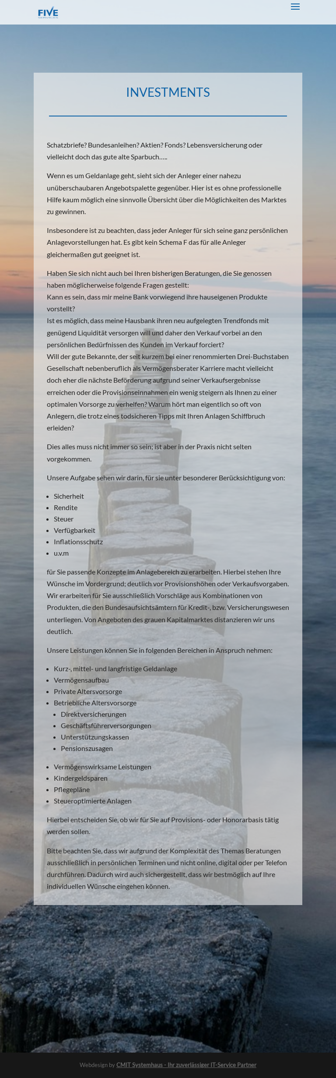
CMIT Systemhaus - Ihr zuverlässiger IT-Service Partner (186, 1064)
